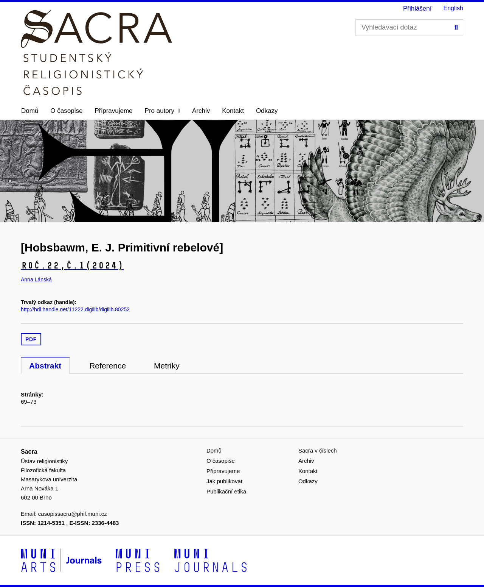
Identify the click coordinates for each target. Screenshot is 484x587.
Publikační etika (226, 491)
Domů (29, 110)
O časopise (66, 110)
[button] (162, 111)
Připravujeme (113, 110)
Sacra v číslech (317, 450)
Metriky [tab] (167, 365)
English (453, 8)
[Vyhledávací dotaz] (409, 27)
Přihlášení (417, 8)
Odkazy (267, 110)
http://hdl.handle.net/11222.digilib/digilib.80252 (75, 309)
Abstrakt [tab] (45, 365)
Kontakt (233, 110)
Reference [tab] (107, 365)
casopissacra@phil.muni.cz (72, 514)
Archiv (201, 110)
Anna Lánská (36, 279)
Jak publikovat (224, 481)
